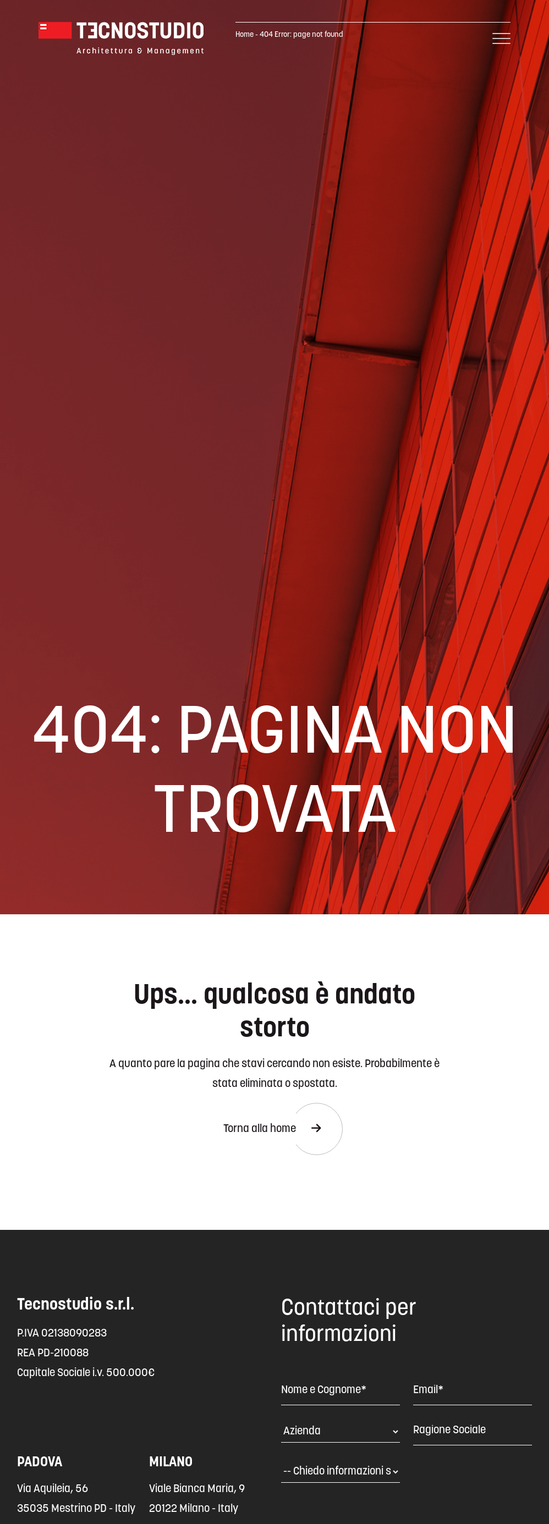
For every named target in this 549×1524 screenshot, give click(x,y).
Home (244, 35)
